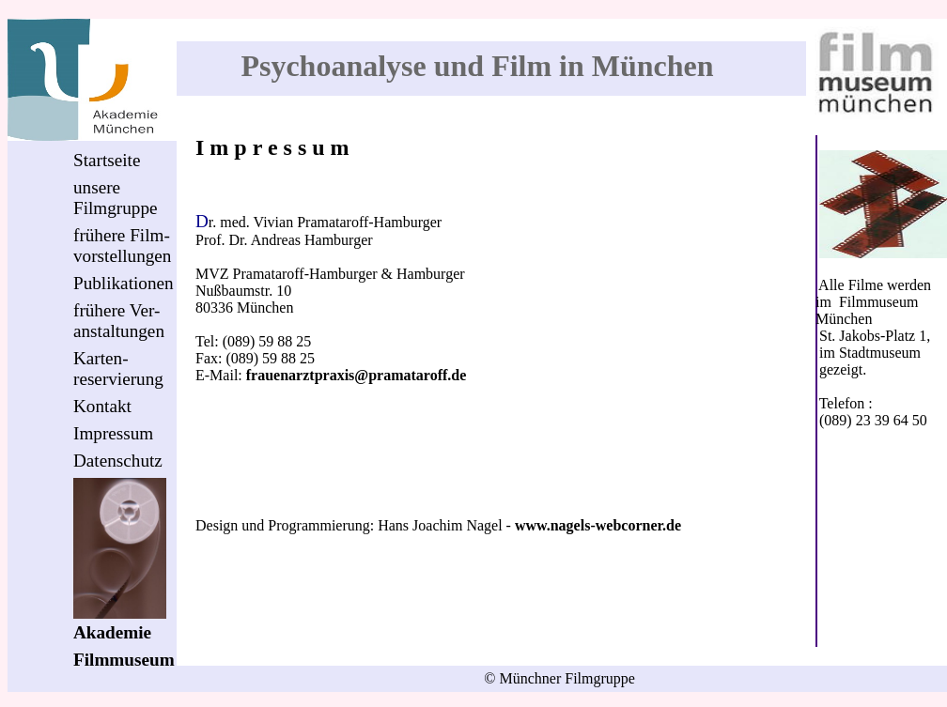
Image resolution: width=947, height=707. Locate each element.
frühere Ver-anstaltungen (118, 320)
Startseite (106, 160)
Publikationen (123, 283)
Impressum (113, 433)
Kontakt (102, 406)
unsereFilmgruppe (115, 197)
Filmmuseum (124, 659)
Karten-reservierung (118, 368)
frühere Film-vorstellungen (122, 245)
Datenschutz (118, 460)
